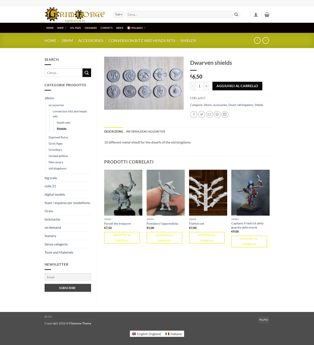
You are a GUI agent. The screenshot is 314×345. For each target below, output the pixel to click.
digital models (55, 194)
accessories (91, 40)
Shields (188, 40)
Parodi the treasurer (117, 223)
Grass (49, 211)
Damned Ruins (58, 137)
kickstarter (52, 219)
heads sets (63, 122)
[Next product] (257, 40)
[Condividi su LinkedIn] (224, 114)
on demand (53, 227)
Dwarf (232, 105)
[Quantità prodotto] (199, 86)
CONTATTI (107, 27)
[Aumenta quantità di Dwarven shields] (206, 86)
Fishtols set (196, 223)
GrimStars (55, 149)
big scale (51, 178)
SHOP (62, 28)
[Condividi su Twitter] (201, 114)
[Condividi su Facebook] (193, 114)
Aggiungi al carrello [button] (122, 238)
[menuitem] (136, 28)
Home (50, 40)
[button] (256, 14)
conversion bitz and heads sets (142, 40)
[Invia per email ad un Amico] (209, 114)
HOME (50, 27)
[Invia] (236, 14)
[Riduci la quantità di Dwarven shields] (192, 86)
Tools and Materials (59, 252)
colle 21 (50, 186)
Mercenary (56, 162)
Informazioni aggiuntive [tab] (145, 131)
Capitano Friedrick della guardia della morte (247, 225)
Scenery (50, 236)
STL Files (75, 27)
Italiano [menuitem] (176, 334)
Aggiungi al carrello (237, 86)
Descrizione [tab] (113, 131)
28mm (67, 40)
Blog (48, 316)
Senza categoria (56, 244)
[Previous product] (265, 40)
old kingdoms (57, 168)
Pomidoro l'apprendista (162, 223)
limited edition (58, 156)
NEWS (119, 27)
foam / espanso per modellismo (67, 203)
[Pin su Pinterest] (217, 114)
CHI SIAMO (91, 27)
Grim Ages (56, 143)
